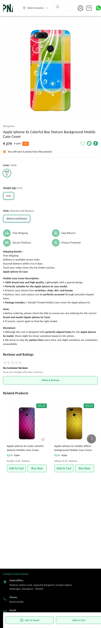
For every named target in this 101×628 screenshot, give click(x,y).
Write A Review (50, 380)
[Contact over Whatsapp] (98, 8)
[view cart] (89, 8)
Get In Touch (29, 620)
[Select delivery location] (35, 8)
